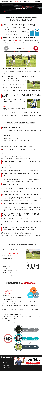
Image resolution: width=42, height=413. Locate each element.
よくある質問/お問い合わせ (36, 1)
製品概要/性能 (16, 1)
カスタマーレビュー (27, 1)
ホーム (11, 1)
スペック (21, 1)
